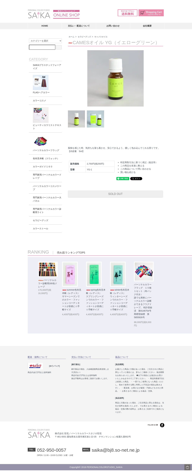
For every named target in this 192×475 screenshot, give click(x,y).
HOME (44, 26)
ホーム (71, 37)
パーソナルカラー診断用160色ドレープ (47, 283)
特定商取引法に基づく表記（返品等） (139, 162)
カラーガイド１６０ (43, 166)
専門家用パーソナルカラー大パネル (47, 199)
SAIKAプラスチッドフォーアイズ (47, 67)
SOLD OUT (115, 194)
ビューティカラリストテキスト (47, 118)
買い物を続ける (128, 172)
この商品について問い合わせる (135, 169)
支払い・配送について (79, 26)
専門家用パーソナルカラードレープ (47, 176)
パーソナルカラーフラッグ (46, 143)
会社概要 (147, 26)
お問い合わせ (113, 26)
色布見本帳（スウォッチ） (46, 158)
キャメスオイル (101, 37)
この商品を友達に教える (132, 165)
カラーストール (40, 228)
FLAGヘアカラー (41, 84)
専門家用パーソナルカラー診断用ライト (47, 210)
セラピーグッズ (84, 37)
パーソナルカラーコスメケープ (47, 188)
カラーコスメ (39, 100)
